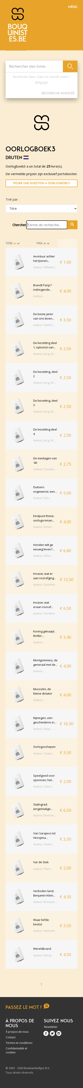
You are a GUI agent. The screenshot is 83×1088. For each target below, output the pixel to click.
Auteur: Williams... (45, 267)
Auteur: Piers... (42, 869)
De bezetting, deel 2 (45, 374)
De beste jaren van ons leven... (43, 316)
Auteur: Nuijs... (42, 729)
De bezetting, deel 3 (45, 403)
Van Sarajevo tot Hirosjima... (44, 835)
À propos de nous (17, 1032)
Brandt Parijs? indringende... (42, 287)
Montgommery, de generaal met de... (45, 662)
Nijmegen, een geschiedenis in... (44, 720)
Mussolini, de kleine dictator (42, 691)
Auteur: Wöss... (43, 556)
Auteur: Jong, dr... (44, 354)
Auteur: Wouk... (43, 955)
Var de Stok (41, 862)
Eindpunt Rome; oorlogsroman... (43, 518)
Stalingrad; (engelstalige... (42, 806)
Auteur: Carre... (43, 786)
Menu (72, 7)
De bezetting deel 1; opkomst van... (45, 345)
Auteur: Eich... (42, 498)
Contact (10, 1037)
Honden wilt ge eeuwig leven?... (43, 547)
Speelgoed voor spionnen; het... (44, 778)
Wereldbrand (42, 949)
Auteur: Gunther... (45, 584)
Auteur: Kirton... (43, 527)
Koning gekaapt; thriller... (44, 633)
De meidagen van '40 (45, 460)
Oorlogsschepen (44, 747)
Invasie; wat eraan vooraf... (43, 604)
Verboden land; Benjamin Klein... (44, 893)
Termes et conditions (19, 1043)
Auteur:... (39, 296)
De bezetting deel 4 (45, 431)
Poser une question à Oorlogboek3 (41, 183)
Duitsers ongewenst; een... (45, 489)
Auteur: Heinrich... (45, 931)
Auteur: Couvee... (44, 469)
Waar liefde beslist (41, 922)
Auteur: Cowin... (43, 753)
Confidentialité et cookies (16, 1050)
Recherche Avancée (57, 93)
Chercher (19, 225)
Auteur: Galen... (43, 844)
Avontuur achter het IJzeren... (44, 258)
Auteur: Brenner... (45, 902)
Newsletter (51, 1027)
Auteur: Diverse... (44, 815)
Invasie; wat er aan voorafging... (44, 576)
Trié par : (12, 199)
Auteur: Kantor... (44, 325)
